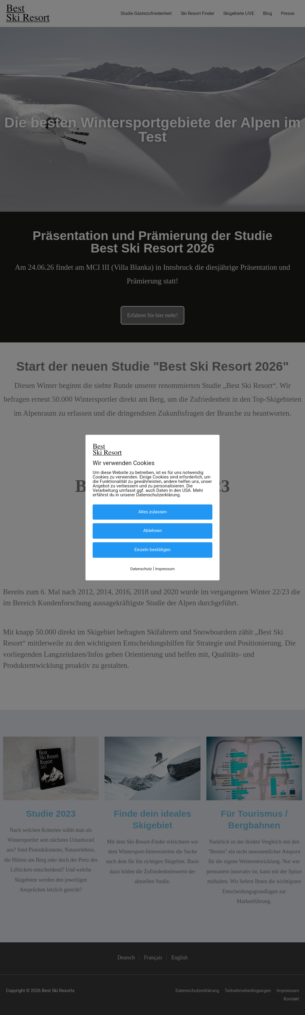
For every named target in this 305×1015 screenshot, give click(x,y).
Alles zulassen (152, 511)
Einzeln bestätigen (152, 550)
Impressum (165, 569)
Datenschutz (141, 569)
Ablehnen (152, 531)
